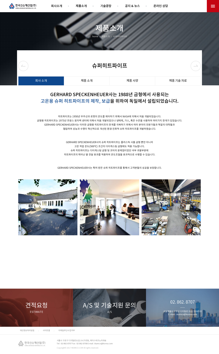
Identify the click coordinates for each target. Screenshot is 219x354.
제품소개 (81, 6)
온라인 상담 (160, 6)
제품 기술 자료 (178, 81)
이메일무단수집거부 (66, 330)
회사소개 (56, 6)
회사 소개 (41, 81)
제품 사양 (132, 81)
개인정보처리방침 (27, 330)
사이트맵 (46, 330)
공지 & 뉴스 (132, 6)
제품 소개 (86, 81)
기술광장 (105, 6)
